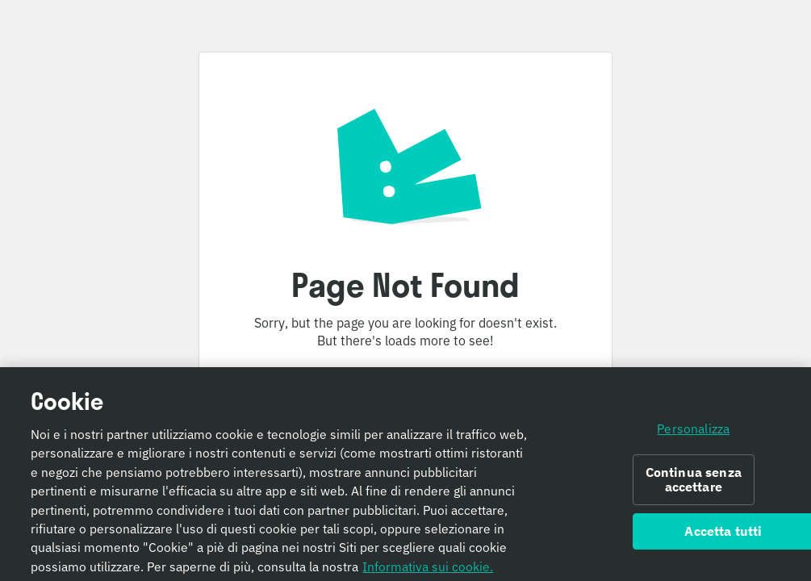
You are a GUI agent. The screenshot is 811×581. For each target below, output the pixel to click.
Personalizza (693, 432)
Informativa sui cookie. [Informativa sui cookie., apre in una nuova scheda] (427, 570)
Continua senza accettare (694, 483)
